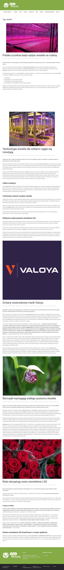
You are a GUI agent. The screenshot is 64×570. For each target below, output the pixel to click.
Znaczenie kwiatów (49, 11)
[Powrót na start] (11, 5)
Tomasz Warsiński (15, 58)
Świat (20, 11)
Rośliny (25, 11)
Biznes (15, 11)
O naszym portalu (46, 566)
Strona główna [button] (7, 11)
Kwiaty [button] (58, 11)
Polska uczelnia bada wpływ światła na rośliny (30, 55)
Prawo (41, 11)
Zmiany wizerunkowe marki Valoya (23, 302)
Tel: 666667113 (15, 566)
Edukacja (31, 11)
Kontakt (54, 566)
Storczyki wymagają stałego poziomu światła (29, 398)
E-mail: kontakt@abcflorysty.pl (27, 567)
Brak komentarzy (47, 58)
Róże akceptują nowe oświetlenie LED (25, 481)
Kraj (37, 11)
